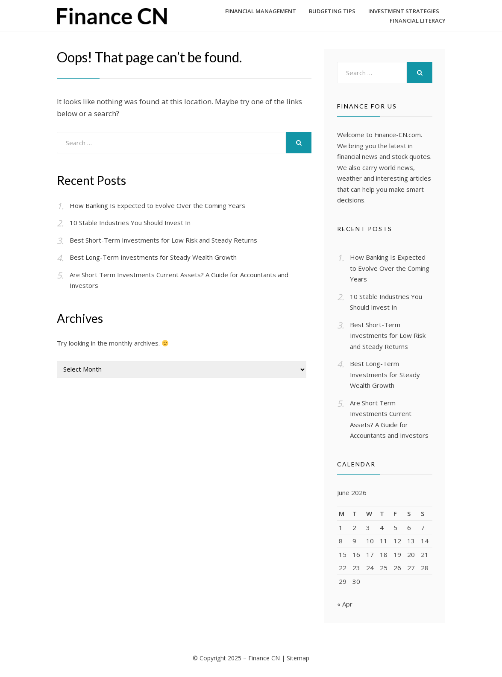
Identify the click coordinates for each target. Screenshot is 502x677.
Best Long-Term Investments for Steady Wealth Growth (153, 257)
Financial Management (260, 11)
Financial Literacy (418, 20)
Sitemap (298, 659)
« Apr (344, 605)
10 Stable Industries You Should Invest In (130, 222)
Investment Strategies (403, 11)
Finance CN (264, 659)
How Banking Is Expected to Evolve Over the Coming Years (157, 205)
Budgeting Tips (332, 11)
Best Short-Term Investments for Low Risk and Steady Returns (163, 240)
